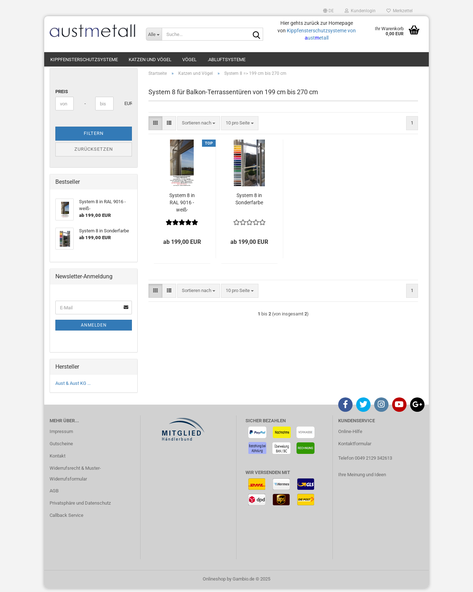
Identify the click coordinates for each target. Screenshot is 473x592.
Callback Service (66, 519)
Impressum (61, 435)
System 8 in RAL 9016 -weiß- (182, 206)
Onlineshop (214, 582)
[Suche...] (154, 34)
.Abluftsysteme (226, 59)
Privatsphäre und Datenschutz (80, 506)
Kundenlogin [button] (360, 10)
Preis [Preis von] (61, 95)
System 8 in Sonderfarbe (249, 202)
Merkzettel (399, 10)
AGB (54, 494)
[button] (328, 10)
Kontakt (57, 459)
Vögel (189, 59)
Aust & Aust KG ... (73, 387)
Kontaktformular (354, 447)
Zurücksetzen (93, 152)
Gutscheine (61, 447)
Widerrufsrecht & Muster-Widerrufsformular (75, 477)
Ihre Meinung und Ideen (362, 478)
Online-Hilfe (350, 435)
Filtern (94, 137)
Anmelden (94, 328)
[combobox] (198, 127)
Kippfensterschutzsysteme (84, 59)
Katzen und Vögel (150, 59)
